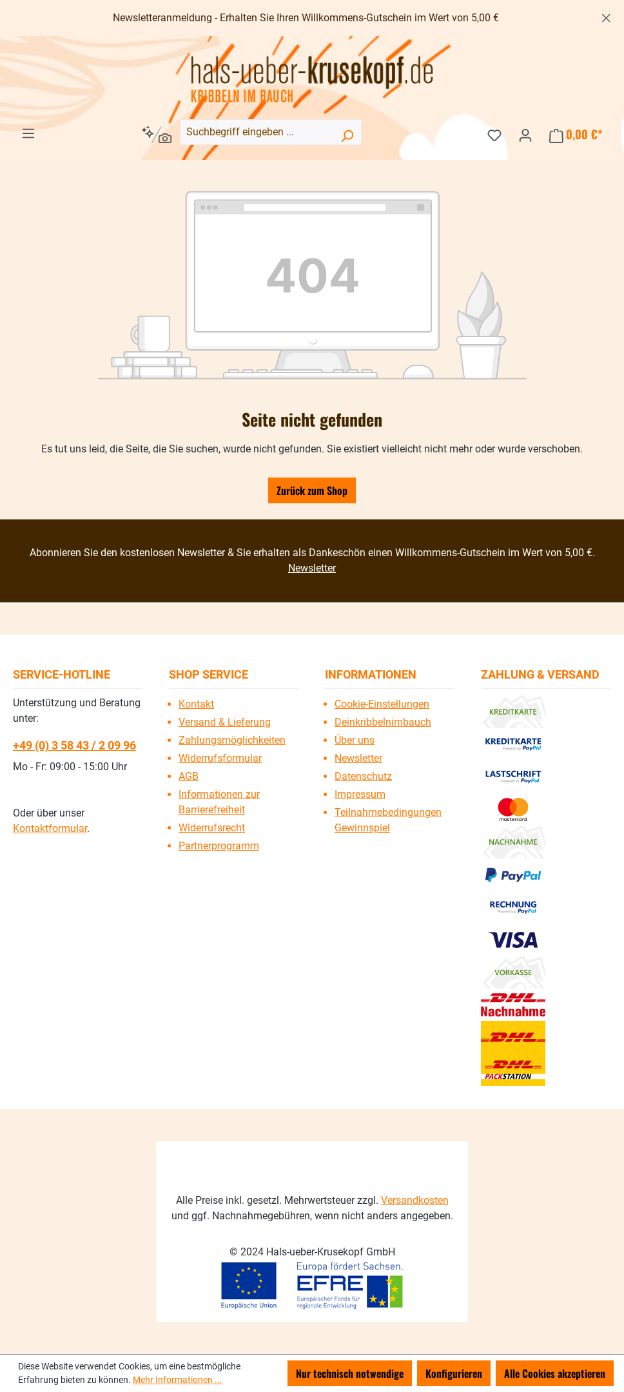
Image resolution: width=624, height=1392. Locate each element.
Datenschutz (363, 776)
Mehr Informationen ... (177, 1380)
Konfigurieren (453, 1373)
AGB (189, 776)
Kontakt (196, 704)
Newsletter (312, 568)
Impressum (360, 794)
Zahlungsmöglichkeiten (232, 740)
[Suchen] (347, 135)
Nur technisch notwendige (350, 1373)
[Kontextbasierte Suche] (156, 134)
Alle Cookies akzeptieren (554, 1373)
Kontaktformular (50, 828)
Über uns (355, 740)
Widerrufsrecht (212, 828)
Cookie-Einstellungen (382, 704)
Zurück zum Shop (312, 490)
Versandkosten (415, 1200)
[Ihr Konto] (525, 134)
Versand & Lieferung (225, 722)
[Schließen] (606, 15)
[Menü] (28, 132)
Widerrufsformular (220, 758)
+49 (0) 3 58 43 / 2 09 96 (74, 745)
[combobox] (271, 132)
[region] (312, 18)
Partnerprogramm (219, 846)
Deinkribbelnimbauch (383, 722)
